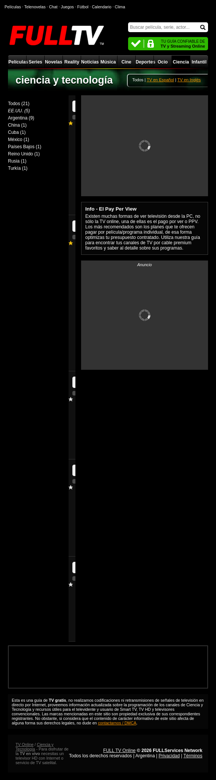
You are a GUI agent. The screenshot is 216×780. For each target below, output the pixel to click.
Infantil (199, 62)
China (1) (17, 125)
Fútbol (83, 7)
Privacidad (169, 755)
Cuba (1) (17, 132)
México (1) (18, 139)
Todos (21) (19, 103)
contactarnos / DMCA (117, 723)
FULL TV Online (119, 750)
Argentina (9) (21, 118)
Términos (192, 755)
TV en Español (160, 80)
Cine (126, 62)
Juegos (67, 7)
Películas (17, 62)
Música (108, 62)
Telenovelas (34, 7)
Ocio (163, 62)
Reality (71, 62)
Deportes (144, 62)
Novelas (53, 62)
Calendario (101, 7)
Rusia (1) (17, 161)
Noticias (90, 62)
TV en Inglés (189, 80)
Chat (53, 7)
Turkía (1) (18, 168)
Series (35, 62)
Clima (120, 7)
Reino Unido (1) (24, 154)
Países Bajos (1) (24, 146)
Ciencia (181, 62)
